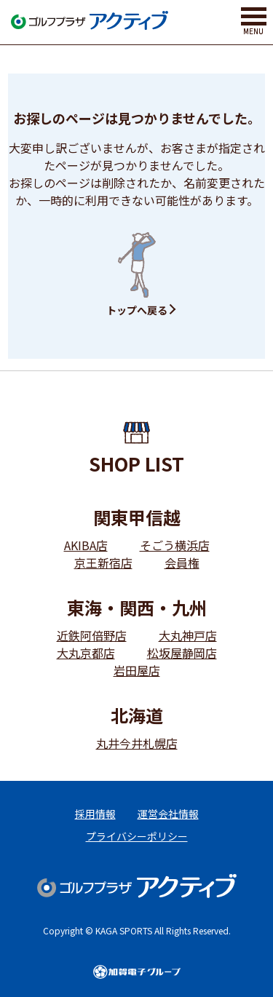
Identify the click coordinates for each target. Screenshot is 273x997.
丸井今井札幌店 (137, 743)
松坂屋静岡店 (182, 653)
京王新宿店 (103, 562)
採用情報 (95, 813)
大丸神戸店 (188, 635)
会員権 (182, 562)
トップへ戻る (136, 310)
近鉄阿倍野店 (92, 635)
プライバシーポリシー (137, 836)
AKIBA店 (86, 545)
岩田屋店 (137, 670)
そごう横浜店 (175, 545)
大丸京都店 (86, 653)
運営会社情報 (168, 813)
